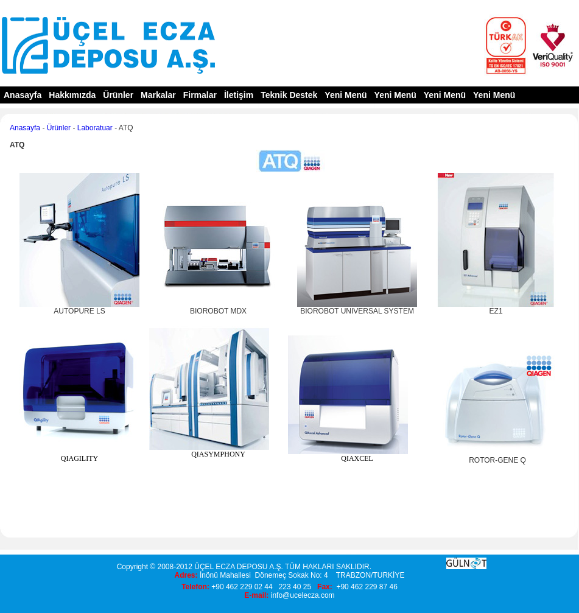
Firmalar (200, 95)
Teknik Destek (289, 95)
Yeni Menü (346, 95)
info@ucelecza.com (303, 595)
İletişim (238, 95)
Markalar (158, 95)
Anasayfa (22, 95)
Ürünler (118, 95)
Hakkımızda (72, 95)
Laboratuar (95, 128)
